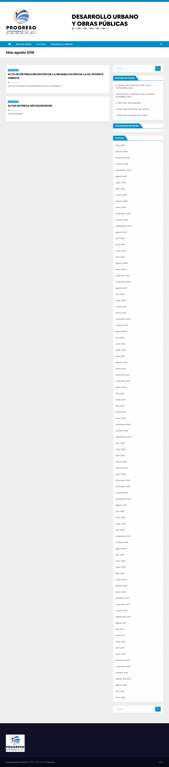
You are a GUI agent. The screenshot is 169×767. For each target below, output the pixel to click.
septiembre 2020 (123, 437)
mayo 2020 (120, 449)
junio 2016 (120, 697)
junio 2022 (120, 344)
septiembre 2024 (123, 226)
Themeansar (50, 762)
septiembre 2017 (123, 617)
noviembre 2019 (122, 486)
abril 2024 (120, 257)
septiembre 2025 (123, 170)
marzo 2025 (121, 195)
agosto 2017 (121, 623)
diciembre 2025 (122, 158)
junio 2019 (120, 517)
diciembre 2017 (122, 598)
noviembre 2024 (123, 213)
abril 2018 (120, 573)
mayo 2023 (120, 300)
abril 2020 (120, 455)
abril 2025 (120, 189)
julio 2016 (119, 691)
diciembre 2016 (122, 660)
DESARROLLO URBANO (62, 44)
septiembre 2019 (123, 499)
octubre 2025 (121, 164)
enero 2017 (120, 654)
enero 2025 (120, 207)
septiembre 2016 (123, 679)
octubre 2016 (121, 672)
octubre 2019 (121, 493)
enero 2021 (120, 418)
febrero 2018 (121, 586)
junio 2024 (120, 244)
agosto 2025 (121, 176)
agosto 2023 (121, 288)
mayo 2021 (120, 400)
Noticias (41, 44)
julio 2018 (119, 555)
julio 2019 (119, 511)
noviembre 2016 (122, 666)
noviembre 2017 (122, 604)
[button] (161, 44)
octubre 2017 (121, 610)
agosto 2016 (121, 685)
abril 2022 (120, 356)
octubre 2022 (121, 325)
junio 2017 (120, 635)
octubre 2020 (121, 431)
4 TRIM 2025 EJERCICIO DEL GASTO (132, 109)
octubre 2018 (121, 542)
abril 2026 (120, 145)
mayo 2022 (120, 350)
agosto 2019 (121, 505)
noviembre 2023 (123, 282)
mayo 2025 (120, 182)
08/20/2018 (14, 82)
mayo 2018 (120, 567)
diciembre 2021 (122, 375)
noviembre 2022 (123, 319)
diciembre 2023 (122, 275)
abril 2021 (120, 406)
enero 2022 (120, 369)
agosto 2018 (121, 548)
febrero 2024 (121, 263)
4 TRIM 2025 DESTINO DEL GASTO (131, 115)
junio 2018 (120, 561)
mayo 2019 (120, 524)
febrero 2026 (121, 151)
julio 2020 (120, 443)
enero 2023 (120, 313)
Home (161, 762)
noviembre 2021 (122, 381)
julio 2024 (120, 238)
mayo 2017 (120, 641)
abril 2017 (119, 648)
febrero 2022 (121, 362)
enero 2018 (120, 592)
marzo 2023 (121, 306)
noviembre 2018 (122, 536)
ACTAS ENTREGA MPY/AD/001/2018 (30, 105)
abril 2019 (120, 530)
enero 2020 (120, 474)
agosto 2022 (121, 331)
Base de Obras (24, 44)
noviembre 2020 (123, 424)
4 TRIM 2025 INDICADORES (128, 103)
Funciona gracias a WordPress (17, 762)
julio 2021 (119, 393)
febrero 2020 (121, 468)
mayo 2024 (120, 251)
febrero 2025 (121, 201)
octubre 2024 (121, 220)
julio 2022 (120, 338)
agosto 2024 (121, 232)
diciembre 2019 (122, 480)
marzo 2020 (121, 462)
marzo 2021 (120, 412)
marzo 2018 (120, 579)
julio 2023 (120, 294)
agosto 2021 (121, 387)
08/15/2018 (14, 110)
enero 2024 (120, 269)
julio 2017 (119, 629)
